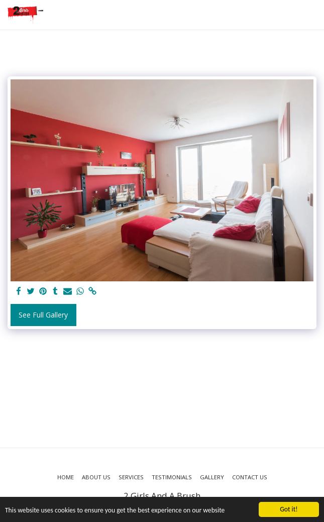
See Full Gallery (43, 315)
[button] (310, 15)
